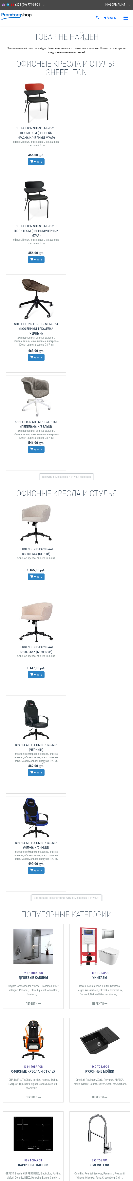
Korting (56, 782)
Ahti (122, 782)
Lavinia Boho (94, 594)
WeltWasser (101, 602)
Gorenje (19, 786)
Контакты (9, 952)
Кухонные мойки (99, 680)
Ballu (92, 879)
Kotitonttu (101, 879)
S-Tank (103, 871)
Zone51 (43, 692)
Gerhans (121, 692)
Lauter (105, 594)
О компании (10, 963)
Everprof (13, 692)
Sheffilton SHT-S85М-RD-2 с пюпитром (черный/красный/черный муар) (34, 133)
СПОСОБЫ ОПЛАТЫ (13, 1025)
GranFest (111, 692)
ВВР (20, 880)
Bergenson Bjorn (43, 880)
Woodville (31, 696)
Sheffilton (33, 876)
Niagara (12, 594)
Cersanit (84, 602)
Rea (87, 782)
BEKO (27, 786)
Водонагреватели (100, 863)
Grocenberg (108, 786)
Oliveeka (104, 598)
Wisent (84, 692)
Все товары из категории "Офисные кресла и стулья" (66, 506)
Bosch (18, 782)
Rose (98, 786)
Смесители (99, 773)
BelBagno (13, 598)
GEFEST (10, 782)
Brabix (53, 688)
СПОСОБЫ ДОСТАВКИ (14, 1030)
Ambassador (24, 594)
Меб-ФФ (52, 692)
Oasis (109, 875)
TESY (91, 875)
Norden (36, 688)
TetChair (26, 688)
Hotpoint (36, 786)
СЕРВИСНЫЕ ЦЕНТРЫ (14, 986)
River (55, 594)
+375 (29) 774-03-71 (25, 5)
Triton (32, 598)
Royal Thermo (80, 875)
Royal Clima (119, 875)
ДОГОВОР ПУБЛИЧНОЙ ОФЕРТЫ (20, 991)
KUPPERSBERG (31, 782)
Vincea (36, 594)
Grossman (46, 594)
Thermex (84, 871)
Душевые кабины (33, 586)
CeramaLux (116, 598)
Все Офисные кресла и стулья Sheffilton (66, 281)
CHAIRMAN (15, 688)
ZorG (100, 688)
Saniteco (31, 602)
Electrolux (46, 782)
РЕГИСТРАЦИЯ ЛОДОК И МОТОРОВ (22, 1002)
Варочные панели (33, 773)
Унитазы (99, 586)
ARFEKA (119, 688)
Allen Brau (52, 598)
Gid (92, 602)
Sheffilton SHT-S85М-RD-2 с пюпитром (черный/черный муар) (98, 133)
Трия (42, 876)
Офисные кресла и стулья (33, 680)
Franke (76, 692)
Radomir (23, 598)
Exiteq (45, 786)
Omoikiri (80, 688)
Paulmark (91, 688)
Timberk (100, 875)
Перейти (33, 612)
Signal (34, 692)
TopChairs (24, 692)
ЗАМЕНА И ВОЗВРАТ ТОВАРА (18, 997)
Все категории (66, 913)
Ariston (95, 871)
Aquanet (41, 598)
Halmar (45, 688)
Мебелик (28, 880)
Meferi (10, 786)
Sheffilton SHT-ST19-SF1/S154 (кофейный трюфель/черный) (35, 231)
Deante (93, 692)
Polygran (108, 688)
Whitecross (96, 782)
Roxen (82, 594)
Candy (53, 786)
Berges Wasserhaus (87, 598)
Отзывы (7, 958)
